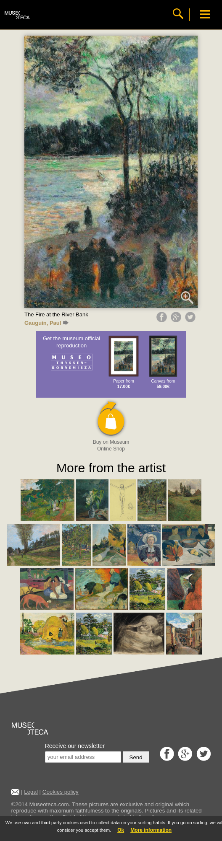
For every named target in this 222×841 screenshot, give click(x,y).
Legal (31, 792)
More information (151, 830)
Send (136, 757)
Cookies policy (60, 792)
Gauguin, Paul (46, 323)
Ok (120, 830)
